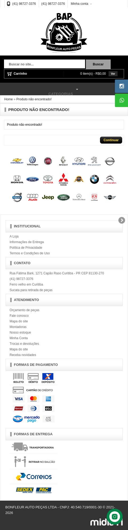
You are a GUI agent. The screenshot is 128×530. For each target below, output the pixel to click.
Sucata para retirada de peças (31, 290)
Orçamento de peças (24, 310)
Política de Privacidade (26, 248)
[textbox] (44, 64)
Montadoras (18, 327)
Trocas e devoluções (24, 344)
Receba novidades (23, 355)
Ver (113, 73)
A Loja (14, 236)
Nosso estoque (20, 332)
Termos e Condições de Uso (30, 253)
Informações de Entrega (27, 242)
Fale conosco (19, 316)
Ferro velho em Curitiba (26, 284)
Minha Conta (19, 338)
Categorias (40, 89)
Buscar (98, 64)
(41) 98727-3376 (24, 4)
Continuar (111, 140)
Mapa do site (19, 321)
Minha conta (79, 4)
